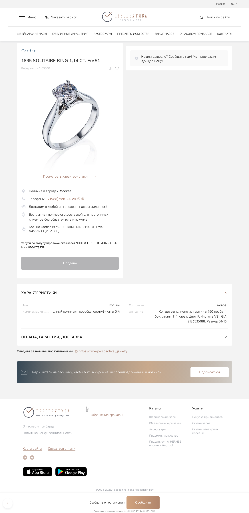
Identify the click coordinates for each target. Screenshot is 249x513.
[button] (27, 17)
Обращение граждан (107, 426)
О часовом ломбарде (196, 34)
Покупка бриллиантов (207, 427)
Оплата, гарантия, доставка (124, 347)
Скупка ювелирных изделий (205, 441)
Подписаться (209, 383)
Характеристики (124, 303)
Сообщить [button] (143, 502)
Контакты (224, 34)
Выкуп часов (164, 34)
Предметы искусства (133, 34)
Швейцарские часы (32, 34)
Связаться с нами (61, 459)
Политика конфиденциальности (48, 444)
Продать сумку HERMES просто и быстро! (165, 454)
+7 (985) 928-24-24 (61, 210)
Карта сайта (32, 459)
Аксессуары (103, 34)
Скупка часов (201, 434)
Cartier (28, 61)
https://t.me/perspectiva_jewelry (103, 362)
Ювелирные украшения (70, 34)
